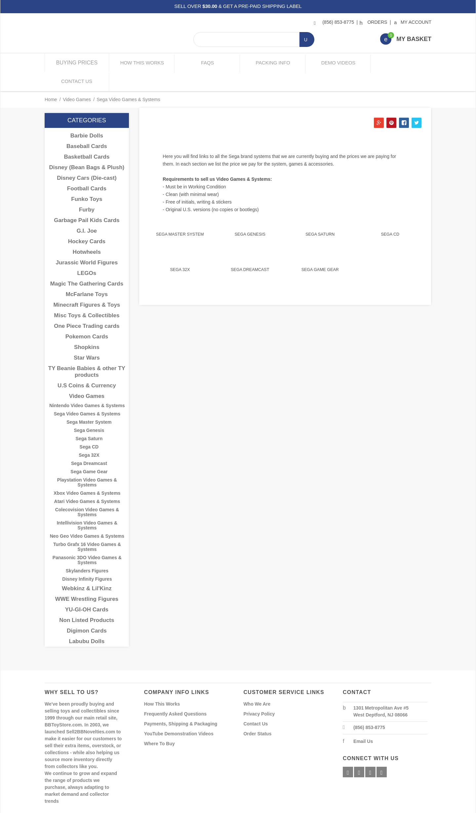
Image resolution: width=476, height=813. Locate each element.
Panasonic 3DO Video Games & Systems (87, 541)
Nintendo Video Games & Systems (87, 386)
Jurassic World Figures (87, 243)
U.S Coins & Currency (87, 366)
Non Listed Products (86, 601)
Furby (87, 190)
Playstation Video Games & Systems (87, 463)
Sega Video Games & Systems (87, 394)
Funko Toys (86, 179)
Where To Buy (159, 724)
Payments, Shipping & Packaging (181, 704)
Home (51, 80)
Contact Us (399, 62)
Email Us (363, 721)
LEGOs (87, 254)
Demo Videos (334, 62)
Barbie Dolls (86, 116)
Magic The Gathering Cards (86, 264)
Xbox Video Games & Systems (87, 473)
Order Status (257, 714)
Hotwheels (87, 232)
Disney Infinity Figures (87, 559)
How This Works (141, 62)
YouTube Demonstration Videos (179, 714)
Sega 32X (180, 250)
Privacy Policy (259, 694)
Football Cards (86, 169)
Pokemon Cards (86, 317)
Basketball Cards (86, 137)
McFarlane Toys (87, 275)
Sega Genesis (250, 215)
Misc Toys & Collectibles (86, 296)
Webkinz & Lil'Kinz (86, 569)
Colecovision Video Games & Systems (87, 493)
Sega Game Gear (320, 250)
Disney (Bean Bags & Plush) (87, 148)
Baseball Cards (86, 127)
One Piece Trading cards (86, 306)
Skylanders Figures (87, 551)
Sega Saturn (320, 215)
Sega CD (390, 215)
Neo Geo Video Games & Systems (87, 516)
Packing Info (270, 62)
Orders (374, 22)
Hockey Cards (86, 222)
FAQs (206, 62)
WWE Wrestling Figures (86, 579)
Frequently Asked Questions (175, 694)
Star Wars (87, 338)
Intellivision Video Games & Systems (87, 506)
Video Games (77, 80)
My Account (413, 22)
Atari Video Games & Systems (87, 482)
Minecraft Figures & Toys (86, 285)
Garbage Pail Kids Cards (86, 201)
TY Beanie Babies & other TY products (86, 352)
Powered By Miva (148, 807)
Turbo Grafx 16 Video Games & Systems (87, 527)
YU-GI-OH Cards (86, 590)
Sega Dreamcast (250, 250)
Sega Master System (180, 215)
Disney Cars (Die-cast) (86, 158)
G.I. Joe (87, 211)
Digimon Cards (87, 611)
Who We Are (256, 684)
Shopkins (86, 328)
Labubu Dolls (87, 622)
